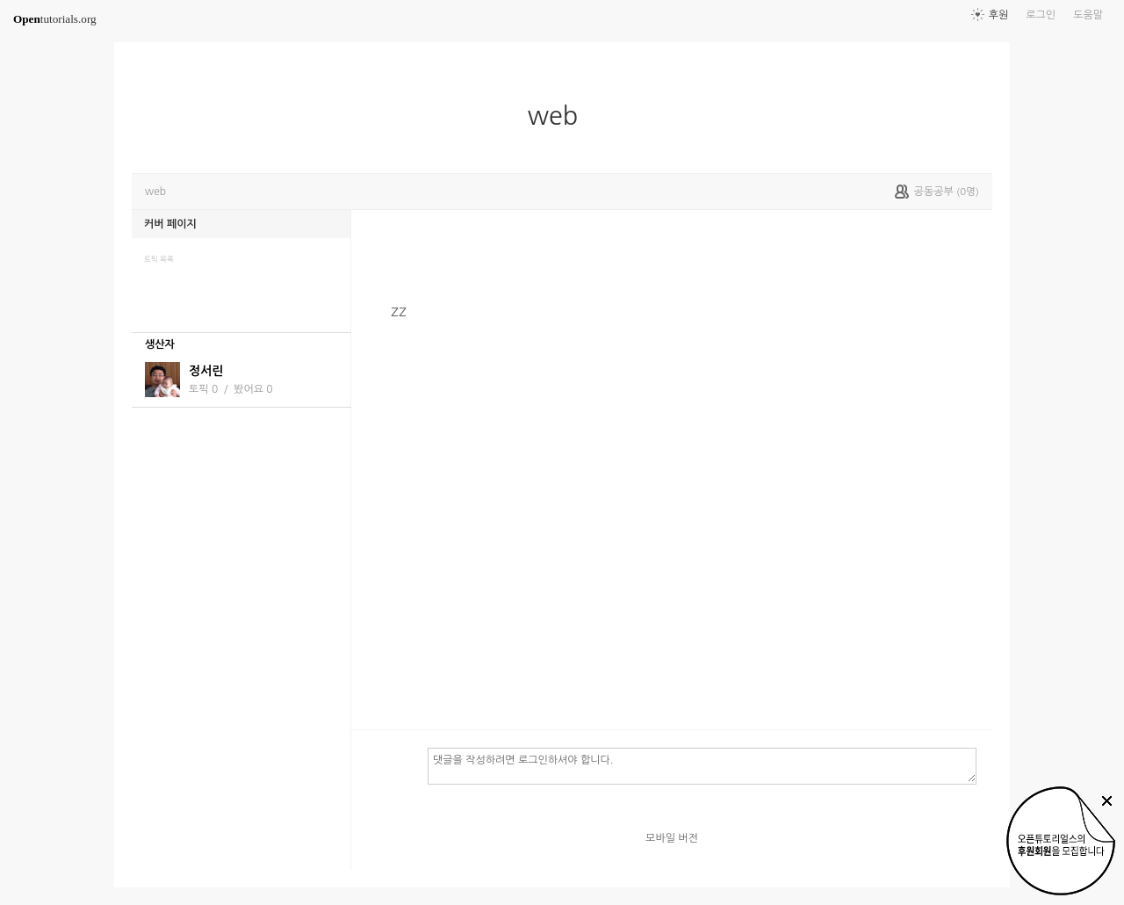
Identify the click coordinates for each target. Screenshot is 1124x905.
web (560, 116)
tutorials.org (55, 18)
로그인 (1041, 15)
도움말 (1088, 15)
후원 (999, 15)
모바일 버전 (671, 838)
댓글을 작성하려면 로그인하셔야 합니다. (702, 765)
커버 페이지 (170, 224)
